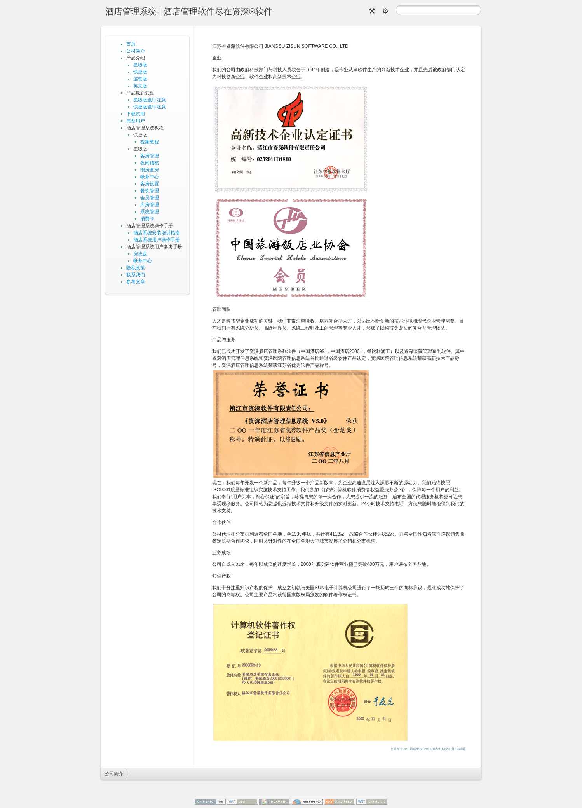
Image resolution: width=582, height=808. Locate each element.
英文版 (140, 86)
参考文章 (135, 281)
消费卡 (147, 219)
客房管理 (149, 156)
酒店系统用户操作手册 (156, 240)
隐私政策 (135, 267)
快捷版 (140, 72)
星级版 (140, 65)
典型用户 (135, 121)
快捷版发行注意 (149, 107)
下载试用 (135, 114)
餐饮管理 (149, 191)
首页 (131, 44)
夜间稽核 (149, 163)
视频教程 (149, 142)
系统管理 (149, 212)
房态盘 (140, 254)
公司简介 (135, 51)
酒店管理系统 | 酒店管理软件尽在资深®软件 (188, 11)
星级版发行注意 (149, 100)
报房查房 (149, 170)
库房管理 (149, 205)
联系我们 (135, 274)
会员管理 (149, 198)
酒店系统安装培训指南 (156, 233)
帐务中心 (149, 177)
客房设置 (149, 184)
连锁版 (140, 79)
